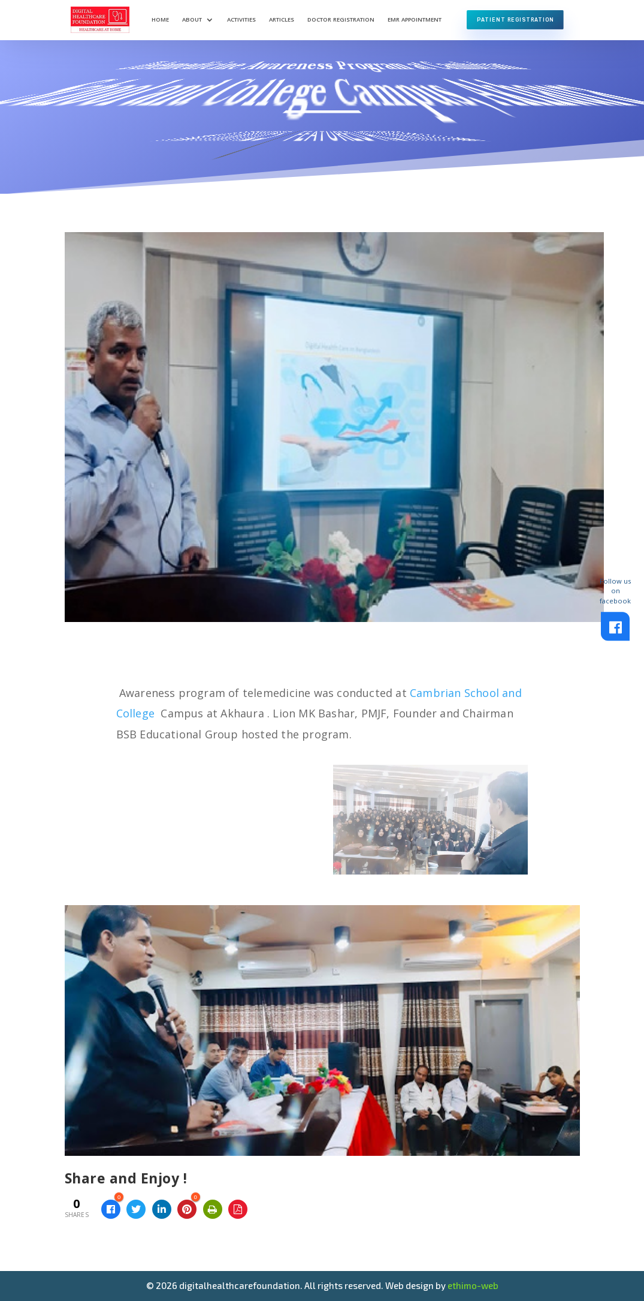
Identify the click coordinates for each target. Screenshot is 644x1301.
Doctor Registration (340, 19)
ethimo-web (473, 1285)
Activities (241, 19)
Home (160, 19)
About (192, 19)
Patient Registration (515, 20)
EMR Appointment (415, 19)
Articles (281, 19)
